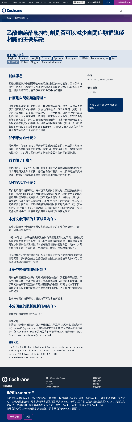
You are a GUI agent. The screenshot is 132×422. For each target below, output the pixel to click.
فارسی (30, 2)
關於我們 (97, 386)
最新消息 (97, 381)
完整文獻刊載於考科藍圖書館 (103, 106)
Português (71, 58)
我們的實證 (20, 18)
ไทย (114, 58)
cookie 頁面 (70, 408)
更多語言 (79, 2)
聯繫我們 (97, 378)
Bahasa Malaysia (99, 58)
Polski (24, 62)
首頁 (9, 18)
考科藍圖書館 (122, 2)
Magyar (35, 62)
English (14, 2)
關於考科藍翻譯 (94, 2)
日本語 (84, 58)
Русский (47, 2)
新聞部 (96, 383)
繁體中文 (5, 2)
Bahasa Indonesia (51, 62)
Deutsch (65, 2)
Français (38, 2)
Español (22, 2)
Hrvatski (56, 2)
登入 (108, 2)
